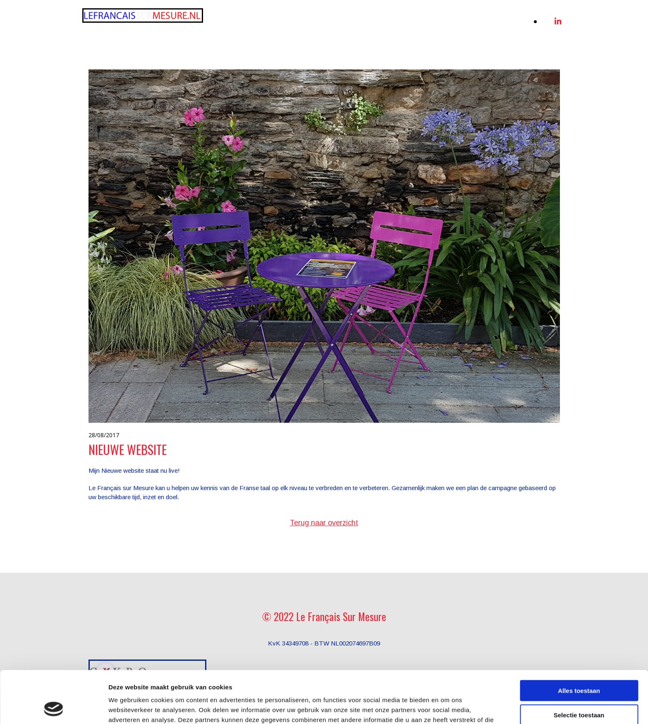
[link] (372, 19)
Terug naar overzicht (324, 523)
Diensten (373, 19)
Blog (517, 19)
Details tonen (446, 707)
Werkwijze (423, 19)
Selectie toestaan (579, 665)
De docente (476, 19)
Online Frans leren (315, 19)
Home (262, 19)
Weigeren (579, 689)
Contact (511, 29)
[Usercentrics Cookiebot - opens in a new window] (53, 708)
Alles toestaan (579, 641)
